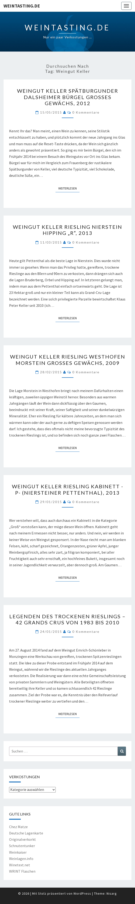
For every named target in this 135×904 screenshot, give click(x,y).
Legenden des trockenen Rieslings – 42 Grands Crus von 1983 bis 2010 (67, 619)
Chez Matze (18, 826)
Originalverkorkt (22, 839)
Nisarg (112, 893)
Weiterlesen (69, 188)
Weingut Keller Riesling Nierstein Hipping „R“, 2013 (67, 230)
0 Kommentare (86, 112)
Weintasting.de (21, 6)
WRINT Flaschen (22, 871)
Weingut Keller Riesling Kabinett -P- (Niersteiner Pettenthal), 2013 (67, 489)
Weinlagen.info (21, 858)
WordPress (82, 893)
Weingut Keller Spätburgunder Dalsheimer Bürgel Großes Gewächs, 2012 (67, 97)
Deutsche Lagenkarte (26, 833)
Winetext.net (19, 865)
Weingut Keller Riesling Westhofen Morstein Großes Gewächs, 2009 (67, 359)
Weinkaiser (18, 852)
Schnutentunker (22, 845)
